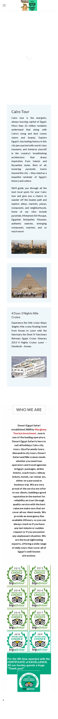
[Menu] (4, 5)
